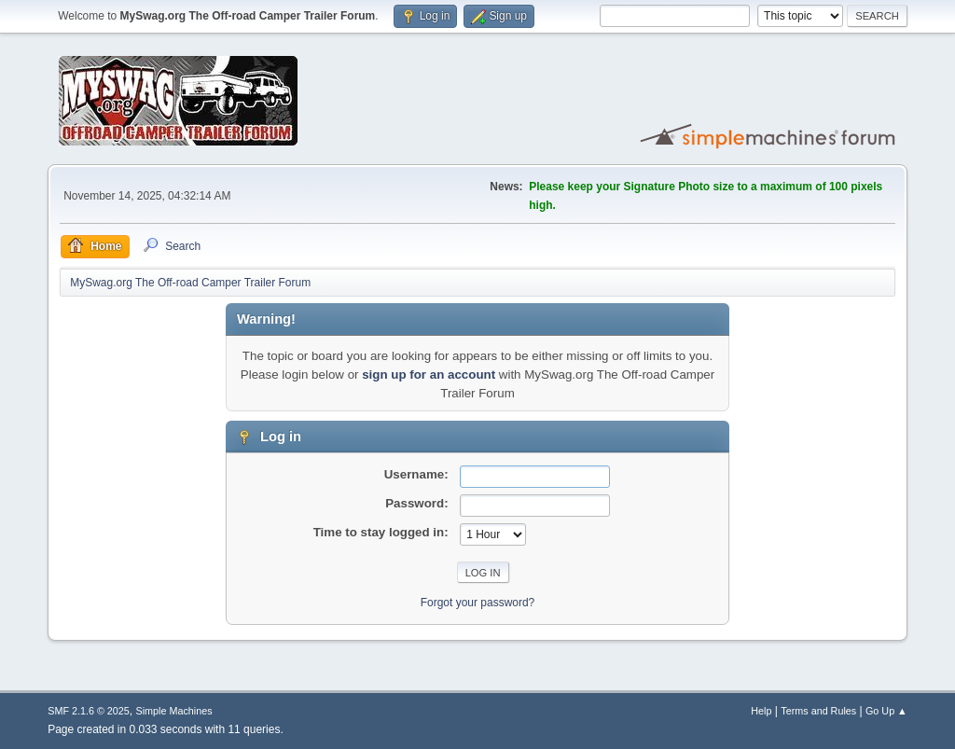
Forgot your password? (478, 602)
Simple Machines (174, 710)
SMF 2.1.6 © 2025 (89, 710)
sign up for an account (428, 374)
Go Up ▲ (886, 710)
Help (761, 710)
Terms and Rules (818, 710)
